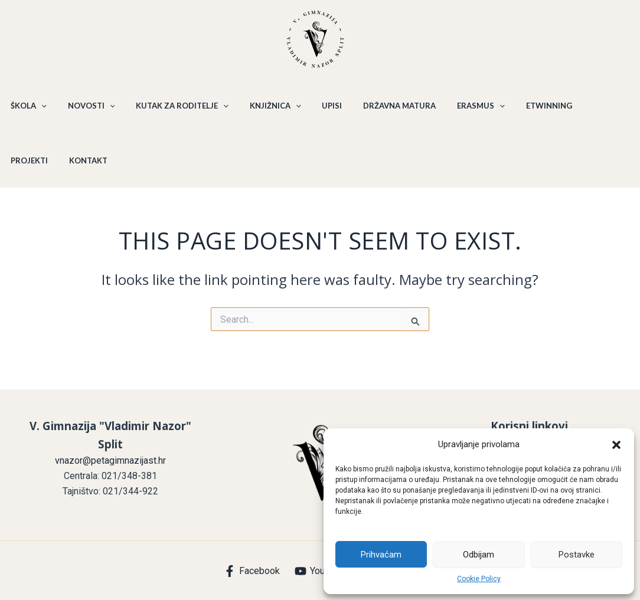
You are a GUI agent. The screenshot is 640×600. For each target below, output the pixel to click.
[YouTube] (320, 571)
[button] (616, 445)
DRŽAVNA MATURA (380, 111)
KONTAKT (28, 176)
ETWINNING (523, 111)
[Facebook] (252, 571)
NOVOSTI (86, 111)
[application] (39, 111)
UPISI (316, 111)
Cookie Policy (479, 579)
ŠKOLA (27, 111)
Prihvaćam (381, 554)
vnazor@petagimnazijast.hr (110, 460)
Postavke (577, 554)
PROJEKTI (582, 111)
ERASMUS (458, 111)
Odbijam (478, 554)
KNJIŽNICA (263, 111)
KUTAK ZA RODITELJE (174, 111)
